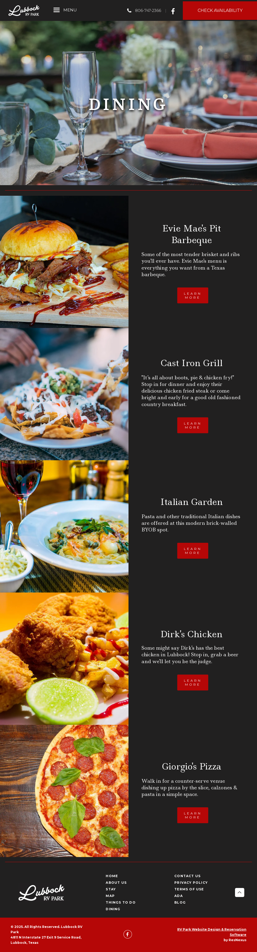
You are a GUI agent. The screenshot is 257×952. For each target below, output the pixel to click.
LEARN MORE (193, 295)
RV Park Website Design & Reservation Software (211, 932)
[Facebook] (174, 10)
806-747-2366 (148, 10)
